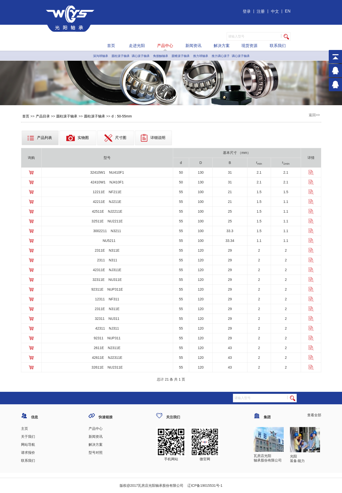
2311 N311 (107, 260)
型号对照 (96, 453)
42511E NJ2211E (107, 211)
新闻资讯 (193, 45)
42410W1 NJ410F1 (107, 182)
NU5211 (107, 241)
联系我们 (278, 45)
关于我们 (28, 437)
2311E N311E (107, 250)
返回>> (314, 115)
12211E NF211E (107, 192)
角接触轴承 (160, 56)
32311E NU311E (107, 280)
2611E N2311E (107, 348)
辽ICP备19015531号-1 (204, 486)
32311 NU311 (107, 319)
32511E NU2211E (107, 221)
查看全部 (314, 415)
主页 (24, 429)
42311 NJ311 (107, 328)
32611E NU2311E (107, 367)
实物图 (77, 138)
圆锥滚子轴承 (181, 56)
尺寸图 (115, 138)
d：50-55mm (122, 116)
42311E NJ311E (107, 270)
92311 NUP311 (107, 338)
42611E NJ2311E (107, 358)
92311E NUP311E (107, 289)
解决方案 (222, 45)
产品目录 (43, 116)
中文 (275, 11)
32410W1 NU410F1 (107, 172)
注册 (261, 11)
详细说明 (153, 138)
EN (287, 11)
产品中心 (165, 45)
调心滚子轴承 (141, 56)
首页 (111, 45)
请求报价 (28, 453)
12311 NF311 (107, 299)
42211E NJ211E (107, 202)
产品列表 (40, 137)
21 (167, 379)
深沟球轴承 (100, 56)
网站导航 (28, 445)
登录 (247, 11)
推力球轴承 (200, 56)
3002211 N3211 (107, 231)
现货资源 (249, 45)
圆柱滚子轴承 (121, 56)
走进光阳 (137, 45)
